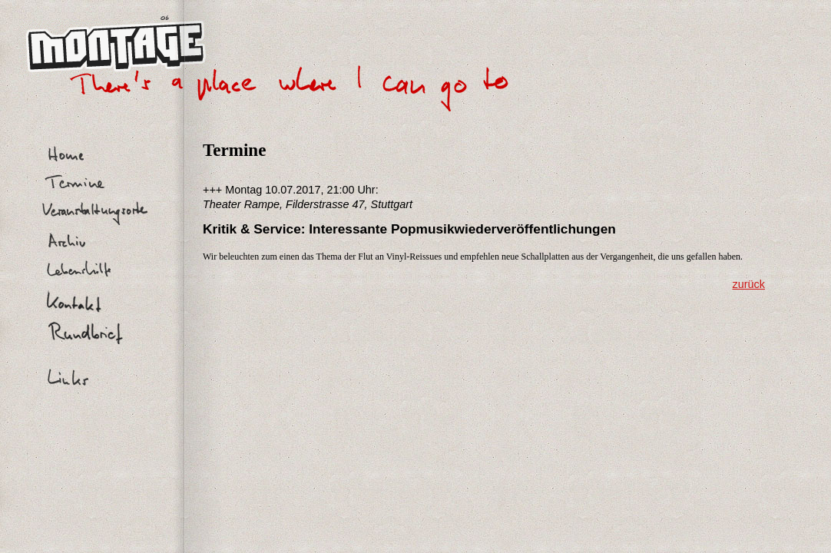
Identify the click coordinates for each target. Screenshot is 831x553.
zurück (749, 284)
